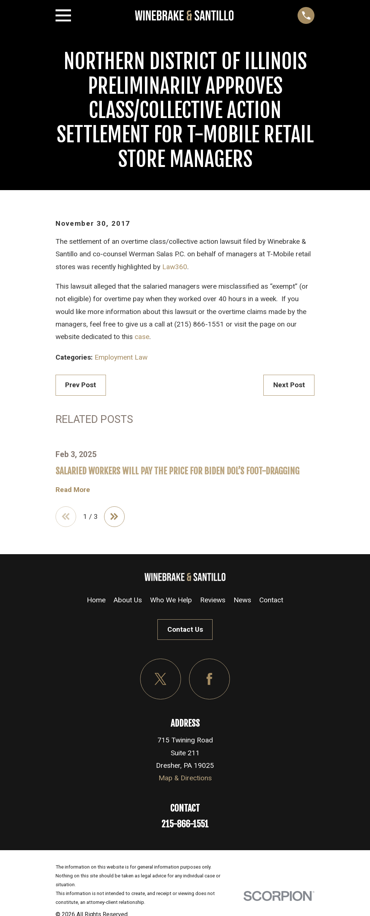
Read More (73, 489)
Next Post (289, 385)
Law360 (174, 267)
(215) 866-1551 (199, 324)
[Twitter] (160, 680)
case (142, 336)
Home (96, 602)
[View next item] (118, 517)
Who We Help (171, 602)
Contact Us (185, 631)
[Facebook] (209, 680)
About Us (128, 602)
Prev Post (80, 385)
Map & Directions (185, 780)
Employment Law (121, 357)
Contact (271, 602)
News (242, 602)
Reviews (212, 602)
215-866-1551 (185, 825)
